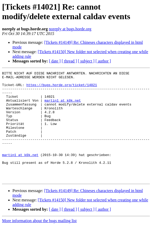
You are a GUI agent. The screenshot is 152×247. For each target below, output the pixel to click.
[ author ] (103, 61)
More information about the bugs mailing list (39, 242)
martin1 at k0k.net (63, 106)
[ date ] (55, 61)
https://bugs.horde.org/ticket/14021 (61, 88)
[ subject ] (86, 61)
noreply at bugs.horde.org (70, 29)
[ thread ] (69, 61)
